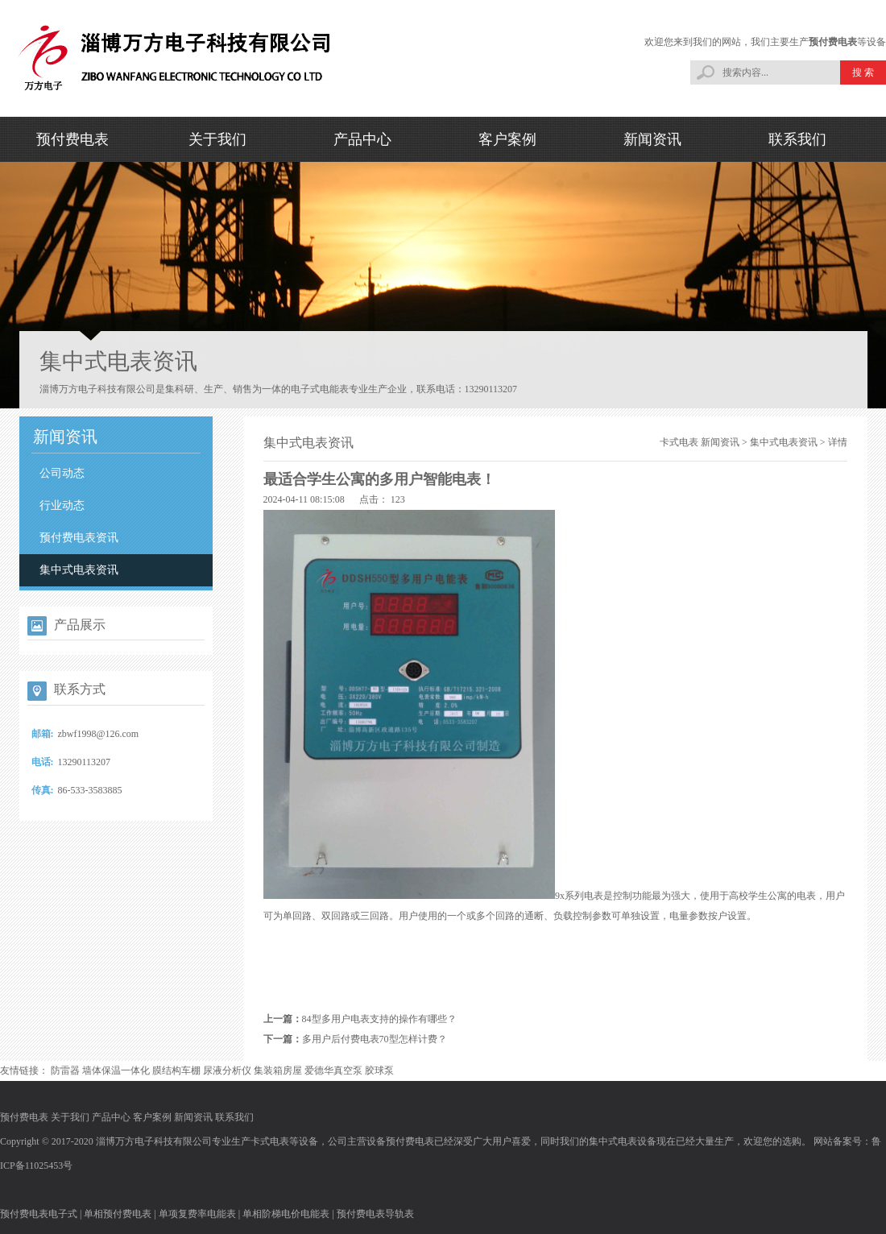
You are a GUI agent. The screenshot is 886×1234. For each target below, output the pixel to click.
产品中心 (362, 139)
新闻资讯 (652, 139)
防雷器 (65, 1070)
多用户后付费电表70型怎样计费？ (374, 1039)
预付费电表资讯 (78, 538)
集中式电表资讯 (78, 570)
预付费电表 (833, 42)
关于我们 (217, 139)
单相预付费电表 (117, 1214)
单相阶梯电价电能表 (285, 1214)
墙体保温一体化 (116, 1070)
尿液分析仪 (227, 1070)
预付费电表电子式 (38, 1214)
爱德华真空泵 (333, 1070)
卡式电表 (679, 442)
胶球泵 (379, 1070)
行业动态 (62, 505)
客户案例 (507, 139)
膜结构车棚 (176, 1070)
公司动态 (62, 473)
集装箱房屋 (278, 1070)
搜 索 (863, 72)
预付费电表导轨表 (375, 1214)
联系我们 (797, 139)
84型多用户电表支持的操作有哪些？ (379, 1019)
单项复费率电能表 (197, 1214)
